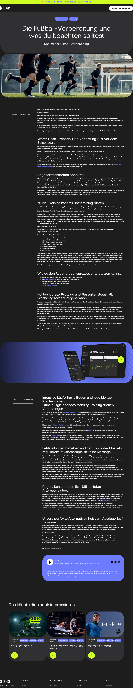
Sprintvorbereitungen (49, 286)
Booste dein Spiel (121, 8)
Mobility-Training (50, 279)
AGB (79, 686)
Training (24, 686)
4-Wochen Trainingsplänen (60, 425)
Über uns (53, 686)
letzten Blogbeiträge (70, 413)
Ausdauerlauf (106, 500)
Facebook (109, 686)
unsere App (56, 435)
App (89, 430)
